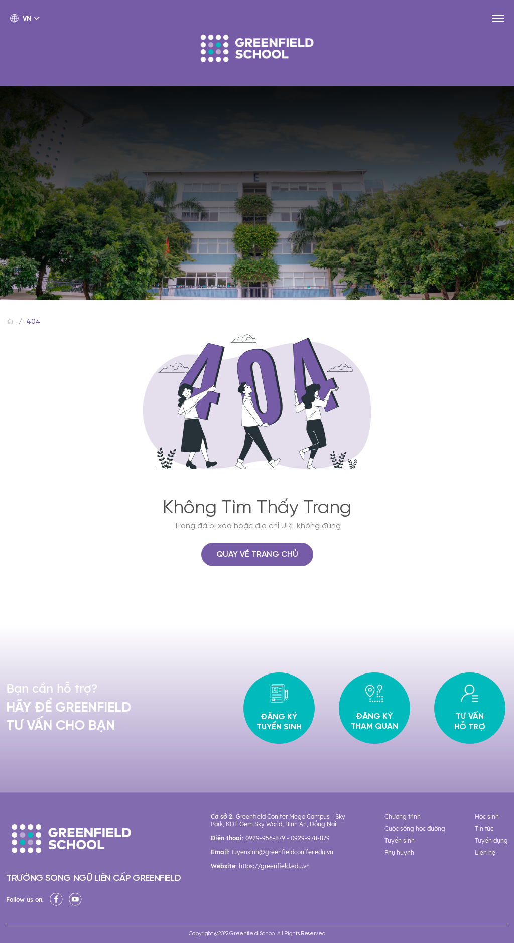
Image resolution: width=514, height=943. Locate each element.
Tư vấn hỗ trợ (469, 708)
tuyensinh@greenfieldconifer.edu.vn (282, 852)
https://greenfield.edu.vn (274, 866)
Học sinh (487, 816)
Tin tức (484, 828)
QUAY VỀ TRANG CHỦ (257, 554)
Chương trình (402, 816)
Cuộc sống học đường (414, 828)
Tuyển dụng (491, 840)
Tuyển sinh (399, 840)
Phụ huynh (399, 852)
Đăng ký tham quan (374, 708)
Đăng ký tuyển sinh (278, 708)
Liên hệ (485, 852)
